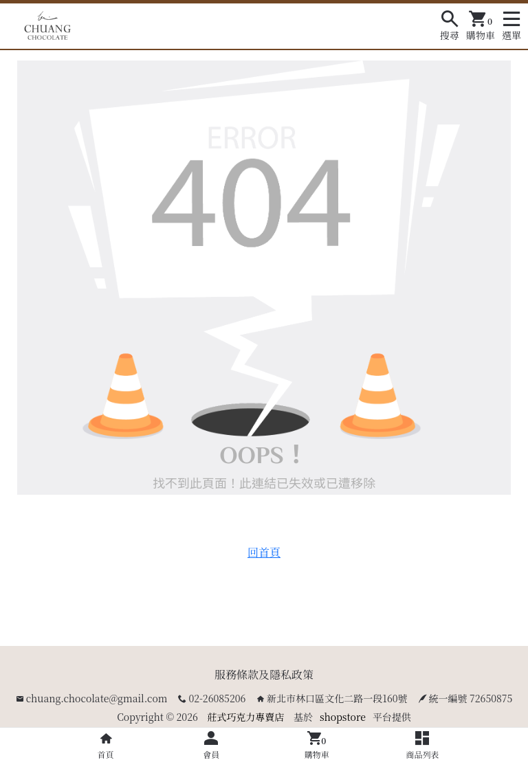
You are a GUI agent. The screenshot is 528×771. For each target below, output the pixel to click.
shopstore (343, 717)
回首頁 (264, 552)
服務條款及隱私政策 (264, 674)
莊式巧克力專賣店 (245, 717)
